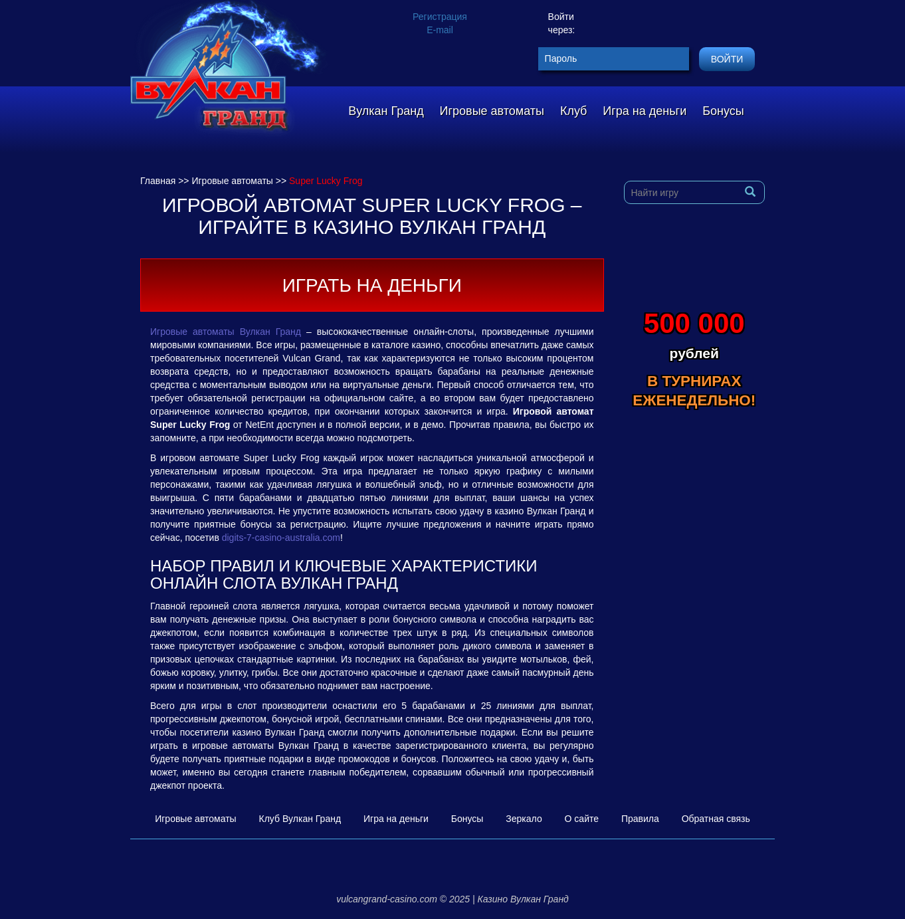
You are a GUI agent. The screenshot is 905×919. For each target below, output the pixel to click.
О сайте (582, 818)
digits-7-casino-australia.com (281, 537)
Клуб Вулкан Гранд (300, 818)
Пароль (561, 58)
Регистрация (440, 16)
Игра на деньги (644, 111)
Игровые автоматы (492, 111)
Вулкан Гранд (385, 111)
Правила (640, 818)
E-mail (440, 30)
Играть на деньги (372, 285)
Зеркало (524, 818)
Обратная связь (716, 818)
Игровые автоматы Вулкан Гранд (225, 331)
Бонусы (723, 111)
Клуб (573, 111)
